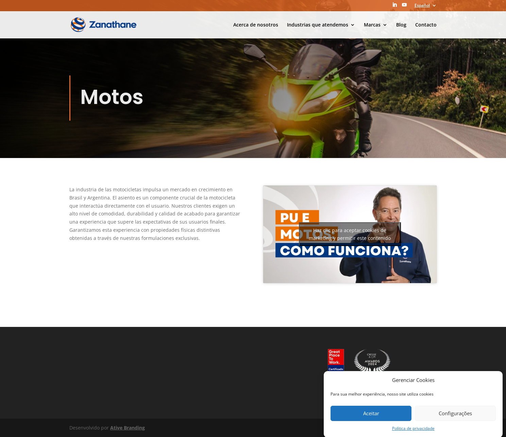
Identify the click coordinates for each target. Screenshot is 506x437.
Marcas (372, 25)
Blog (401, 25)
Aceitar (371, 415)
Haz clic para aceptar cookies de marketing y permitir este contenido (350, 234)
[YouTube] (404, 6)
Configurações (455, 415)
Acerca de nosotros (255, 25)
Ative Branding (127, 427)
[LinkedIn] (394, 6)
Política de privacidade (413, 431)
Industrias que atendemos (317, 25)
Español (422, 5)
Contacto (426, 25)
